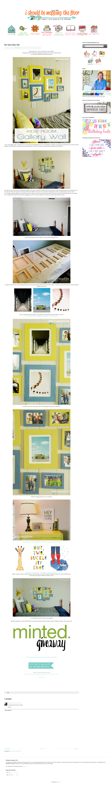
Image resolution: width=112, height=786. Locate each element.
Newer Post (7, 748)
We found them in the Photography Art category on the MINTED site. (41, 316)
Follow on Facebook (28, 674)
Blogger (58, 782)
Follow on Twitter (34, 674)
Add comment (8, 710)
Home (42, 748)
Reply (9, 707)
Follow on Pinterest (41, 674)
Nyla (9, 703)
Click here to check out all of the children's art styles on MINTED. (41, 572)
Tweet (16, 47)
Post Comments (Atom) (15, 751)
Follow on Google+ (48, 674)
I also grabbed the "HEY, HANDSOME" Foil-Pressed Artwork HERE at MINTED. (41, 542)
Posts (8, 772)
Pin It (19, 47)
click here (24, 766)
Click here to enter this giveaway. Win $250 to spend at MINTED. (41, 657)
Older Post (76, 748)
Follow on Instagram (55, 674)
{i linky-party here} (42, 677)
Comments (10, 775)
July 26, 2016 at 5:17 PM (16, 703)
